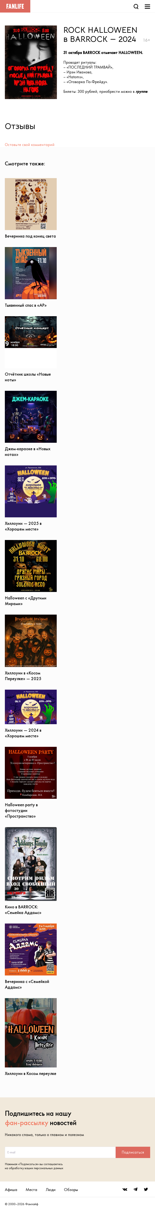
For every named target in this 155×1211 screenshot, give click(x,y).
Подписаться (133, 1152)
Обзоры (71, 1189)
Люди (51, 1189)
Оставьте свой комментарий (29, 144)
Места (31, 1189)
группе (141, 91)
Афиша (11, 1189)
